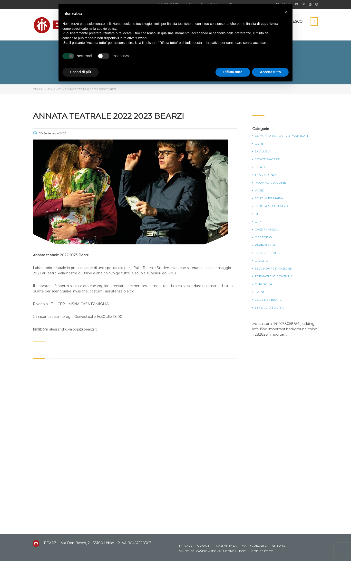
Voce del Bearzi (268, 299)
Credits (278, 545)
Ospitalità (263, 284)
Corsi (259, 143)
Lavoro (261, 260)
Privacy (185, 545)
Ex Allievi (262, 151)
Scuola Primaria (269, 198)
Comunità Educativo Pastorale (282, 135)
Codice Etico (262, 551)
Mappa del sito (254, 545)
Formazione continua (273, 276)
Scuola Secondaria (272, 206)
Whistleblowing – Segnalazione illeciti (212, 551)
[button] (286, 12)
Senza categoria (269, 307)
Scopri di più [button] (80, 72)
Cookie (203, 545)
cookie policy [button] (106, 28)
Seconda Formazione (273, 268)
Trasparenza (266, 174)
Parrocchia (265, 245)
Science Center (268, 252)
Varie (259, 190)
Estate (260, 167)
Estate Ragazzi (267, 159)
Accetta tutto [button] (270, 72)
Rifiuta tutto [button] (233, 72)
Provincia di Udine (270, 182)
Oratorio (263, 237)
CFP (258, 221)
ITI (256, 213)
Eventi (260, 292)
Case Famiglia (266, 229)
